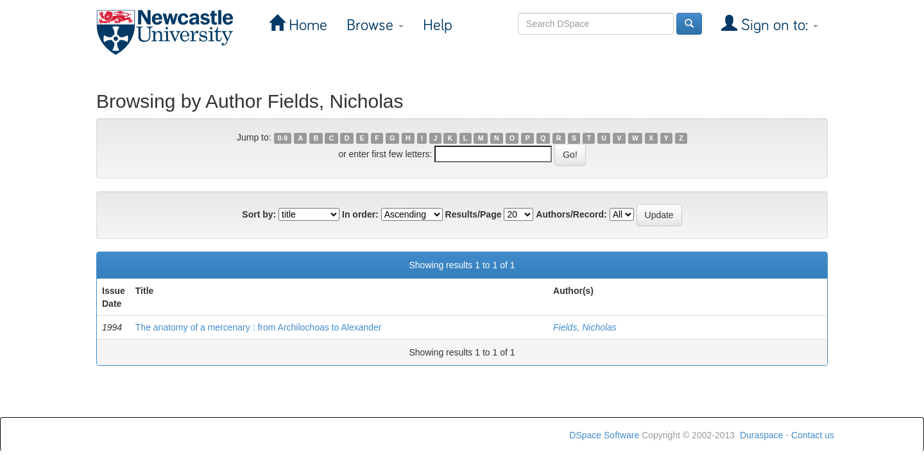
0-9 (282, 138)
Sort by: (259, 214)
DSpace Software (604, 435)
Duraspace (761, 435)
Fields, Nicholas (585, 327)
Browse (375, 25)
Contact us (812, 435)
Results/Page (473, 214)
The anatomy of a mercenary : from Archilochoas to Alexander (258, 327)
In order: (360, 214)
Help (437, 25)
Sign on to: (777, 25)
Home (306, 25)
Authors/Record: (571, 214)
